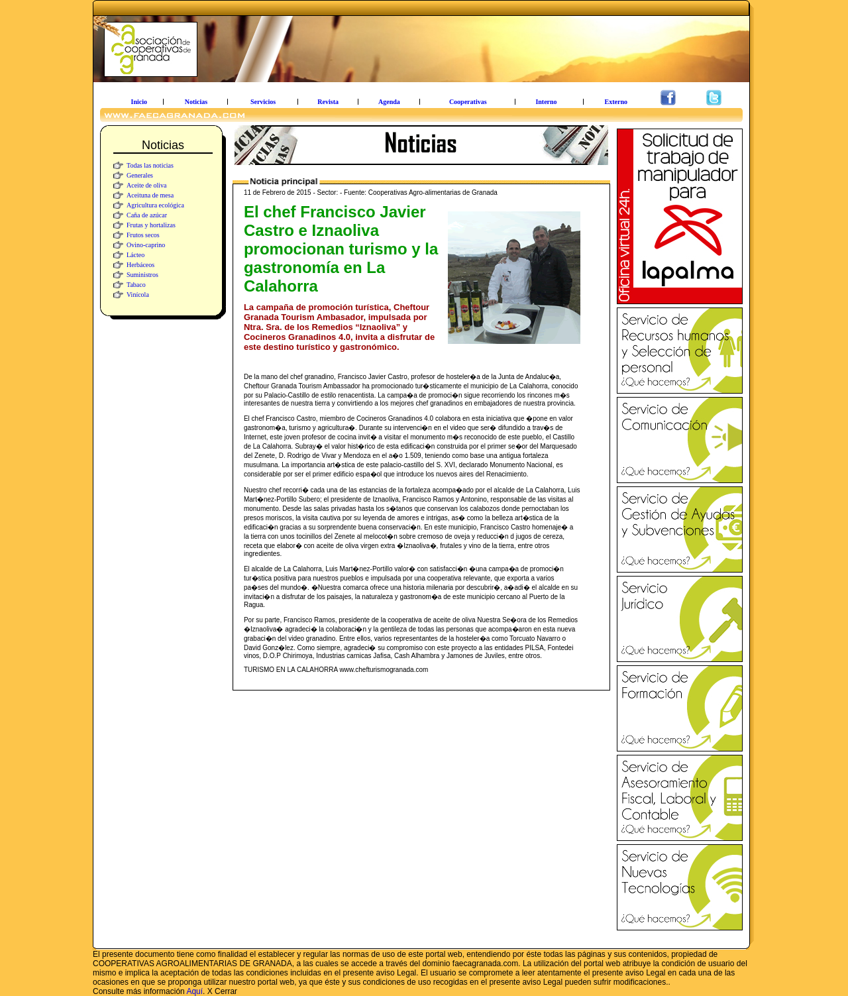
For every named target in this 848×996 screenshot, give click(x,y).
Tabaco (136, 284)
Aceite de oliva (147, 185)
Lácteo (135, 254)
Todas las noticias (150, 165)
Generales (140, 175)
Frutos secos (143, 235)
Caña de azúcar (147, 215)
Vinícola (138, 294)
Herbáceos (140, 264)
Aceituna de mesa (150, 195)
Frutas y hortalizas (151, 225)
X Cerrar (222, 991)
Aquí (194, 991)
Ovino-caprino (146, 245)
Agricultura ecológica (155, 205)
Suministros (142, 274)
